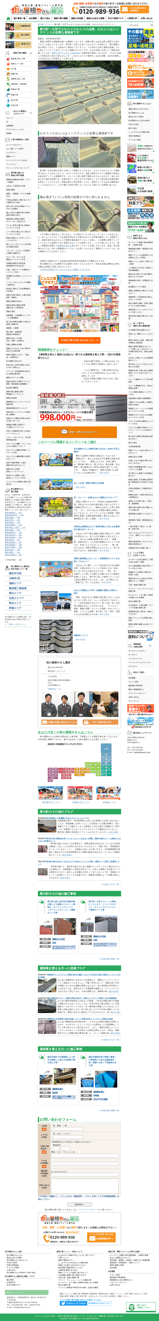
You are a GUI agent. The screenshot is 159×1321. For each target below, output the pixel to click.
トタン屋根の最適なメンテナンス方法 (140, 393)
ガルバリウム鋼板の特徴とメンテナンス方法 (18, 451)
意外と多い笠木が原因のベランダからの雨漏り (18, 207)
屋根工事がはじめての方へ (138, 109)
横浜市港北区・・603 (13, 537)
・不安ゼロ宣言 (11, 1263)
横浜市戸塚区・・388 (13, 547)
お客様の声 (132, 18)
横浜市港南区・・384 (13, 525)
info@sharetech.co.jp (142, 752)
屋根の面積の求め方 (14, 301)
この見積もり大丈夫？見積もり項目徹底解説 (140, 269)
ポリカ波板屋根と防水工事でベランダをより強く (140, 567)
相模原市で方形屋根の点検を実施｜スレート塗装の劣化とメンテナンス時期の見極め (80, 1019)
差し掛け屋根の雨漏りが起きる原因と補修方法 (18, 323)
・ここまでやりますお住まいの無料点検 (72, 1263)
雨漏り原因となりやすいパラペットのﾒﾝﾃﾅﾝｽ (18, 239)
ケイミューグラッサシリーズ (17, 168)
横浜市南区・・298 (12, 523)
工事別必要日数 (134, 446)
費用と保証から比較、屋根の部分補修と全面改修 (140, 341)
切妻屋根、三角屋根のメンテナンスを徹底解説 (18, 316)
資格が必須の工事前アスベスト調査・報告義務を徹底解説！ (18, 382)
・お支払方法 (10, 1270)
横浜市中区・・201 (12, 520)
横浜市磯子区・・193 (13, 532)
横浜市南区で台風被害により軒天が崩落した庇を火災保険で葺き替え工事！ (61, 1060)
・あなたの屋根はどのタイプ (119, 1258)
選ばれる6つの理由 (135, 117)
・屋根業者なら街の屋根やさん (120, 1280)
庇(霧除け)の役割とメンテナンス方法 (19, 277)
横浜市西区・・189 (12, 518)
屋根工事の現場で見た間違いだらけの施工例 (140, 508)
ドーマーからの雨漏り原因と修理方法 (18, 483)
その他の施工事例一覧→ (110, 959)
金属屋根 (9, 126)
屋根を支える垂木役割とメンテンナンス (15, 470)
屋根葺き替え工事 (66, 246)
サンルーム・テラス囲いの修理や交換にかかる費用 (140, 596)
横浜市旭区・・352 (12, 530)
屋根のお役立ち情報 (95, 18)
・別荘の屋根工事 (63, 1285)
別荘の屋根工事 (134, 601)
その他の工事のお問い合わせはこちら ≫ (79, 340)
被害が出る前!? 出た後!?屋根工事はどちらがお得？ (140, 275)
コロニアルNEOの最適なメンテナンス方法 (140, 422)
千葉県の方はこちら (81, 802)
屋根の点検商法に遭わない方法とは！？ (140, 292)
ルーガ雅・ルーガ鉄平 (15, 149)
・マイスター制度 (12, 1268)
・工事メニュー (63, 1258)
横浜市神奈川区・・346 (14, 515)
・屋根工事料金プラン (65, 1260)
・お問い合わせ (114, 1285)
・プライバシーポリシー (117, 1282)
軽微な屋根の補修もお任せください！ (140, 625)
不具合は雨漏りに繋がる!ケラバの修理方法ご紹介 (18, 201)
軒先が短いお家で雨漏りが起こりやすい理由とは (18, 366)
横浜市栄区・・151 (12, 552)
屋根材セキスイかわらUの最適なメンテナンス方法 (140, 416)
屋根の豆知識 (77, 18)
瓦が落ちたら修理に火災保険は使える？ (140, 474)
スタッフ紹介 (133, 682)
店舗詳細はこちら (55, 689)
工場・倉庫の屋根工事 (137, 585)
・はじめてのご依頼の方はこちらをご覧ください (76, 1255)
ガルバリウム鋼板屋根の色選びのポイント (18, 457)
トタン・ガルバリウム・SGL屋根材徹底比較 (18, 438)
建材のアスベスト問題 (15, 378)
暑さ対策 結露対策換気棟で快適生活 (14, 333)
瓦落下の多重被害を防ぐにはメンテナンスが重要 (140, 468)
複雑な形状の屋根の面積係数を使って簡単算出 (15, 306)
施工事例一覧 (19, 18)
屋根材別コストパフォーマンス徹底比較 (18, 403)
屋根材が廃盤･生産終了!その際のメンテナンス (15, 426)
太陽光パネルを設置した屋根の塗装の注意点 (140, 403)
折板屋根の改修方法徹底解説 (139, 398)
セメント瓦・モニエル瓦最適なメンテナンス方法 (15, 258)
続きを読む (105, 473)
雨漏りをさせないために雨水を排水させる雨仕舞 (18, 349)
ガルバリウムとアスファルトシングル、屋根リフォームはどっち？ (140, 535)
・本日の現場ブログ (13, 1285)
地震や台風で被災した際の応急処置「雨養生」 (18, 296)
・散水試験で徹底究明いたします (70, 1268)
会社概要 (33, 18)
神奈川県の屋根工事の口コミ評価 (140, 317)
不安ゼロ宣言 (133, 124)
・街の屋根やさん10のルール (16, 1260)
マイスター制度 (134, 140)
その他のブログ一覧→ (111, 884)
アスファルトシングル (15, 129)
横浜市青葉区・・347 (13, 542)
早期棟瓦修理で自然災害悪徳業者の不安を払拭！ (15, 264)
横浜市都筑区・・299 (13, 545)
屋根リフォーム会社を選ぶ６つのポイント (140, 451)
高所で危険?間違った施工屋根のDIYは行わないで (16, 464)
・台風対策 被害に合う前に (67, 1270)
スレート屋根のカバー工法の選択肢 (140, 380)
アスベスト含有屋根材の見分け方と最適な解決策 (18, 372)
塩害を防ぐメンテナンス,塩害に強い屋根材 (18, 413)
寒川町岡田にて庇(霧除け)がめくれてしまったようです (67, 818)
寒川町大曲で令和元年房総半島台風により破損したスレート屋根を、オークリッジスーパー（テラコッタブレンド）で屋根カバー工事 (61, 907)
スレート (9, 118)
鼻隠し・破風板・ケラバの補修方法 (18, 195)
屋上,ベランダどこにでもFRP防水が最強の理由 (18, 245)
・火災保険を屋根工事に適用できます (71, 1275)
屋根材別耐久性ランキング (16, 408)
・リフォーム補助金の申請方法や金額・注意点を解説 (77, 1287)
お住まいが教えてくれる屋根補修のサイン (140, 359)
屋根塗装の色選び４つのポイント (140, 515)
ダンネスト (132, 666)
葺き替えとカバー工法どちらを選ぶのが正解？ (140, 365)
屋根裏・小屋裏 (12, 328)
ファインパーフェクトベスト (139, 662)
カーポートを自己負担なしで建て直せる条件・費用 (140, 560)
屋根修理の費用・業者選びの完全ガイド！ (140, 250)
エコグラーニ (11, 153)
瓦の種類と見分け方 (14, 361)
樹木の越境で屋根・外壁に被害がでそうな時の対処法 (140, 304)
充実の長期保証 (134, 136)
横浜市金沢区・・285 (13, 535)
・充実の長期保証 (12, 1265)
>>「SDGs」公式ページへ (15, 624)
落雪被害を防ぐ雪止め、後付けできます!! (140, 612)
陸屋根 (8, 133)
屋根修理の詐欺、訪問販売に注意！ (140, 281)
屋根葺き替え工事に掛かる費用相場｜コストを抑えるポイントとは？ (140, 372)
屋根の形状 (10, 311)
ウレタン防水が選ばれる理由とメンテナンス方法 (18, 226)
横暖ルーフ (10, 156)
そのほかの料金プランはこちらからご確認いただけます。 (66, 269)
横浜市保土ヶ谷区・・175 (15, 527)
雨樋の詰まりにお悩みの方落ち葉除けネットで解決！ (140, 579)
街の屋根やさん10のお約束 (139, 121)
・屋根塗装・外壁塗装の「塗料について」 (124, 1263)
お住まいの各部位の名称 (15, 186)
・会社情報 (112, 1268)
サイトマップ (133, 701)
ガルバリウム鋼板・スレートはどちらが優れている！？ (18, 445)
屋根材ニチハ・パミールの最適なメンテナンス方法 (140, 409)
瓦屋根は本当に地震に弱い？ (139, 548)
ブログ (49, 24)
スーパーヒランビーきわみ (16, 160)
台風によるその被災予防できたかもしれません (140, 462)
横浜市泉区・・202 (12, 550)
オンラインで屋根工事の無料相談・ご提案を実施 (140, 243)
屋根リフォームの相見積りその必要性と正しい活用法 (140, 256)
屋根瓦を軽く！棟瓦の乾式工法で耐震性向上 (140, 496)
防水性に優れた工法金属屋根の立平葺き (18, 290)
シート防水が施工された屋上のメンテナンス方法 (18, 233)
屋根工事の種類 (61, 18)
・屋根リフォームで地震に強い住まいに (72, 1273)
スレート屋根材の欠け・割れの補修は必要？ (140, 387)
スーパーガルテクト (14, 145)
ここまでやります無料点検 (138, 132)
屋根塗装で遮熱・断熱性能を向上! (140, 521)
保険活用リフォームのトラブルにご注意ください (140, 311)
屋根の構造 (10, 190)
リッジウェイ (11, 164)
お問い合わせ (147, 18)
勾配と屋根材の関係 (14, 344)
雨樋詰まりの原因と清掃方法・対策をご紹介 (140, 573)
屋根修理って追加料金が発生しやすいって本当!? (140, 298)
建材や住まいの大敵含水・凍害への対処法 (15, 339)
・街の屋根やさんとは (13, 1255)
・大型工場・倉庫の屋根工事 (68, 1278)
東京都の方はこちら (51, 802)
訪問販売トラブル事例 (137, 287)
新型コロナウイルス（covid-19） (66, 53)
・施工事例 (9, 1280)
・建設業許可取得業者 (116, 1277)
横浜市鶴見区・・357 (13, 513)
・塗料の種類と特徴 (116, 1265)
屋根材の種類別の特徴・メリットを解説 (18, 181)
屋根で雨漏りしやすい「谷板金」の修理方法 (17, 356)
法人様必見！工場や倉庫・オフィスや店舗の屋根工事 (140, 606)
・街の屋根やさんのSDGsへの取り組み (20, 1273)
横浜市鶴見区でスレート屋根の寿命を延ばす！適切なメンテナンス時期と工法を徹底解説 (82, 998)
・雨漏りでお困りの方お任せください (71, 1265)
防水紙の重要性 (12, 388)
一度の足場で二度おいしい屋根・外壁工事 (139, 527)
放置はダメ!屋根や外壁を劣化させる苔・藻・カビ (18, 419)
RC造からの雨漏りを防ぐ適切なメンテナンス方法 (16, 476)
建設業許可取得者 (135, 686)
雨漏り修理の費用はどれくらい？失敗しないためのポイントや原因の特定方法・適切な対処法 (140, 350)
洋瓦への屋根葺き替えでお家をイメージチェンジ (18, 432)
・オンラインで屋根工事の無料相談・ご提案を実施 (128, 1255)
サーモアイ (132, 655)
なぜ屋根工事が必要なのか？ (139, 330)
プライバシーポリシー (88, 1210)
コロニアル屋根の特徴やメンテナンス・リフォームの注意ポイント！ (140, 430)
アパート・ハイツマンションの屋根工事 (140, 590)
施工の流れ (45, 18)
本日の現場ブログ (116, 18)
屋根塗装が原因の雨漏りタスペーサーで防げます (15, 220)
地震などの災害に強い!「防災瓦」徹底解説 (140, 502)
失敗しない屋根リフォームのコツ (140, 335)
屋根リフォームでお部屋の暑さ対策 (140, 619)
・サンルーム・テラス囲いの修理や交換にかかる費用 (77, 1282)
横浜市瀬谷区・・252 (13, 555)
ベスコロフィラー (135, 659)
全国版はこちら (109, 802)
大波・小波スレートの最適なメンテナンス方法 (18, 271)
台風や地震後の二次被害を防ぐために (140, 489)
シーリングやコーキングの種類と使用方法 (18, 283)
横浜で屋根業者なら (136, 689)
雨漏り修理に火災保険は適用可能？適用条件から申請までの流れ (140, 482)
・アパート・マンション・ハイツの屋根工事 (74, 1280)
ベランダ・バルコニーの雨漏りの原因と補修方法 (18, 252)
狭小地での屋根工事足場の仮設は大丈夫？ (140, 437)
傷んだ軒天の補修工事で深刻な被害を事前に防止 (18, 214)
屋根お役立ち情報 (135, 457)
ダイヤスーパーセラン (137, 651)
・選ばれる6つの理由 (13, 1258)
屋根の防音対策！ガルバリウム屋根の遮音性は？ (140, 543)
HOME (41, 24)
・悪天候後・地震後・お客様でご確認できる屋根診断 (129, 1260)
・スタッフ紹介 (114, 1275)
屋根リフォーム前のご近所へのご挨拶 (140, 262)
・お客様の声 (10, 1282)
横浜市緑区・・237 (12, 540)
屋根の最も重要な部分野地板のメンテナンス (15, 393)
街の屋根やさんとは (136, 113)
